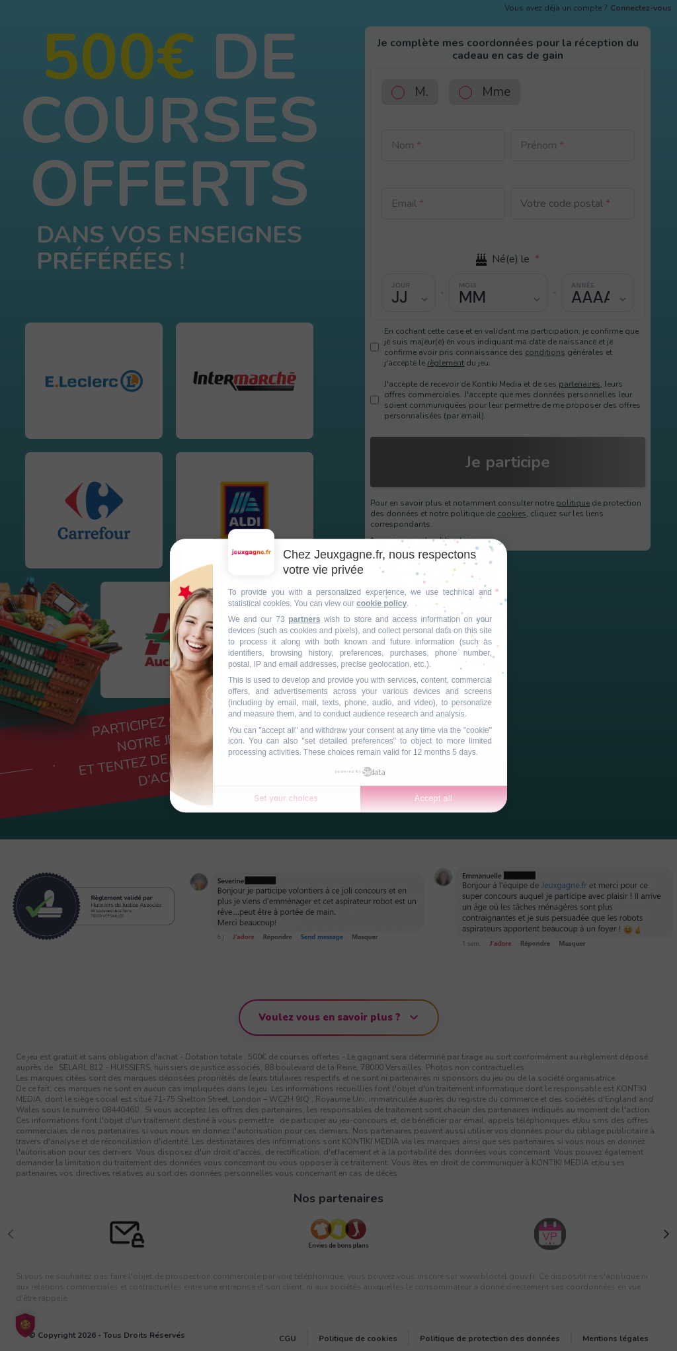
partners (304, 620)
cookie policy (381, 603)
